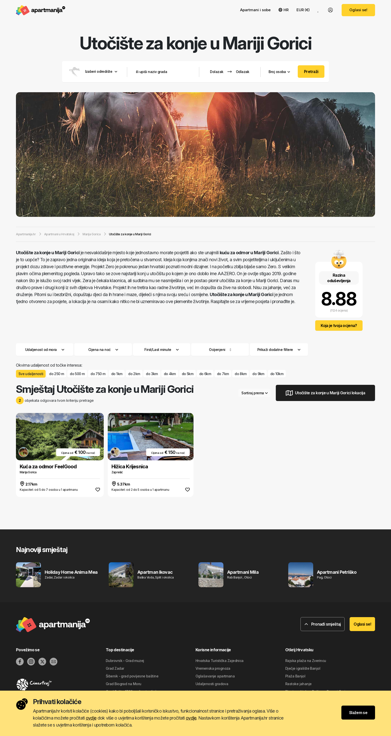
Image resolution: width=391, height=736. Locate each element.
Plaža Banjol (295, 676)
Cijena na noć (103, 349)
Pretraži (311, 71)
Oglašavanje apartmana (215, 676)
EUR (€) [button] (303, 9)
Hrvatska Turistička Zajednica (220, 660)
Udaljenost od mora (44, 349)
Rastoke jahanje (298, 684)
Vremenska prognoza (213, 668)
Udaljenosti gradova (212, 684)
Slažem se (358, 712)
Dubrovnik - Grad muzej (125, 660)
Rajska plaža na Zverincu (305, 660)
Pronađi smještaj (322, 624)
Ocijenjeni (217, 349)
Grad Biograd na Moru (123, 684)
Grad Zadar (115, 668)
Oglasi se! (358, 9)
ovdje (91, 718)
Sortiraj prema (254, 393)
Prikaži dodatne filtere (278, 349)
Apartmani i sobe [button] (255, 9)
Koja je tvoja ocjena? (339, 325)
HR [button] (284, 9)
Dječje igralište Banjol (302, 668)
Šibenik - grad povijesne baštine (132, 676)
